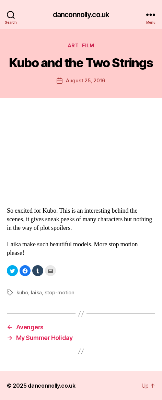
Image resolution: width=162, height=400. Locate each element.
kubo (22, 292)
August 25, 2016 (85, 80)
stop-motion (59, 292)
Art (73, 45)
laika (36, 292)
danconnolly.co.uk (81, 14)
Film (88, 45)
